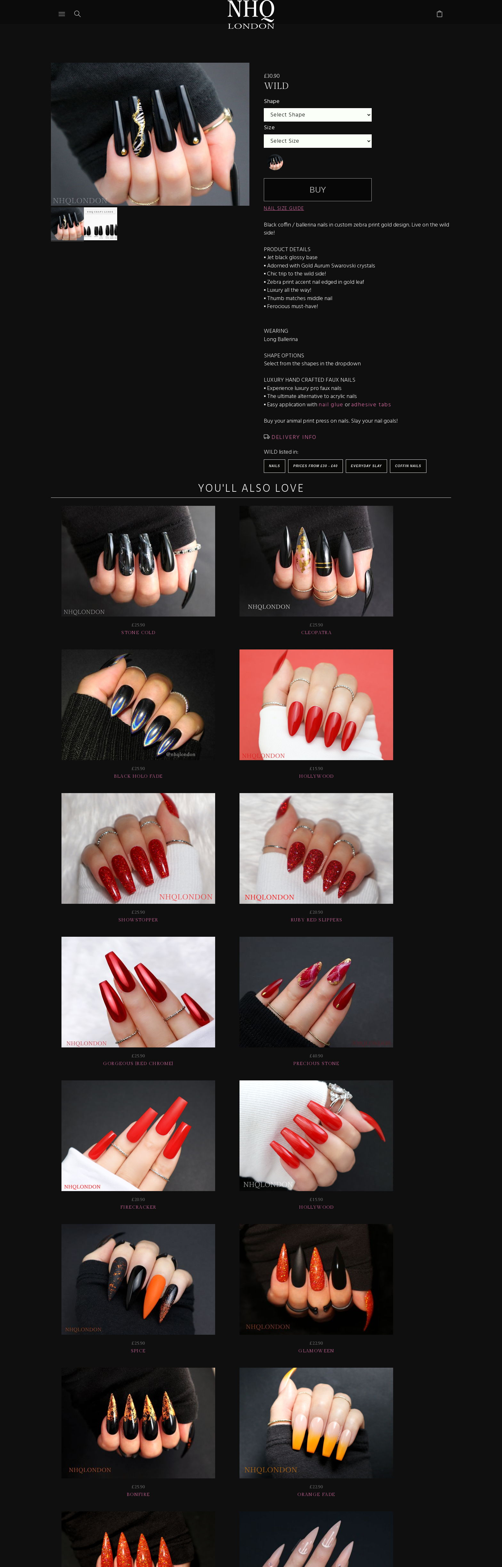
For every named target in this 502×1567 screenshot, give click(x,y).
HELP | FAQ (110, 1464)
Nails (274, 466)
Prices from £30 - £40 (315, 466)
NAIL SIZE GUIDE (284, 208)
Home (385, 1464)
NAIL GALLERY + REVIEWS (249, 1464)
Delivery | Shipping (169, 1464)
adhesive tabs (371, 405)
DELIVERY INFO (293, 437)
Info (309, 1464)
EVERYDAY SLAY (366, 466)
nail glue (331, 405)
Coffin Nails (408, 466)
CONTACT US (346, 1464)
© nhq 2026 (423, 1464)
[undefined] (275, 162)
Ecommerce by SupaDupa (256, 1538)
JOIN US (71, 1464)
